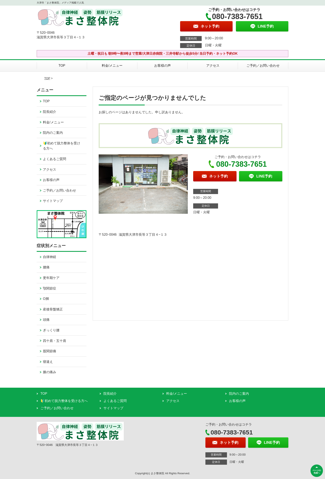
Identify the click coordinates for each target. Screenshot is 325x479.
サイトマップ (53, 201)
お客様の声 (162, 65)
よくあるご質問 (54, 159)
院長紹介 (49, 111)
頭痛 (46, 319)
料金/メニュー (112, 65)
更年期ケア (51, 278)
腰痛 (46, 267)
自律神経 (49, 257)
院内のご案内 (53, 132)
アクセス (212, 65)
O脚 (46, 298)
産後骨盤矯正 (53, 309)
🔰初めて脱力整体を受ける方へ (61, 145)
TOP (61, 65)
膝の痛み (49, 372)
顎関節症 (49, 288)
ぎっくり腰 (51, 330)
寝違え (48, 361)
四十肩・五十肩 (54, 341)
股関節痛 (49, 351)
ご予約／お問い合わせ (263, 65)
